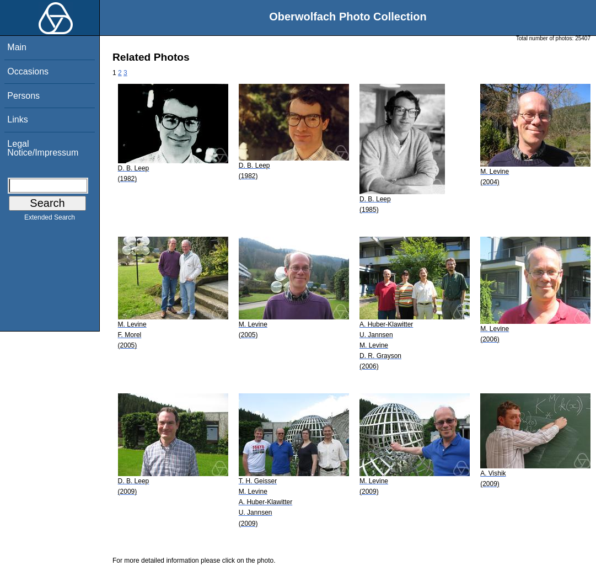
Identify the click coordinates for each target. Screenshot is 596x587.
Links (17, 119)
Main (16, 47)
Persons (23, 95)
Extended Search (49, 219)
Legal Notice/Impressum (42, 148)
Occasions (28, 71)
